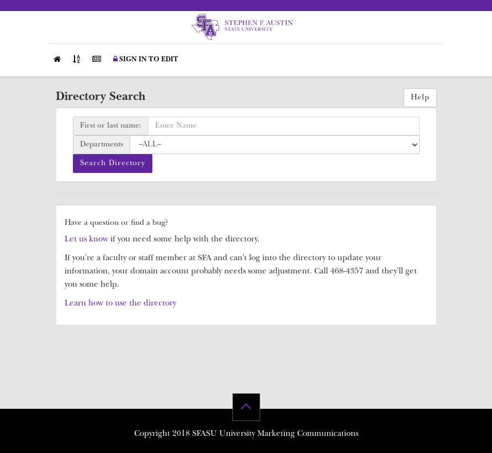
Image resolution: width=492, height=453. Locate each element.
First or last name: (110, 126)
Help (420, 98)
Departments (101, 145)
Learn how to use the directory (120, 304)
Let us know (86, 240)
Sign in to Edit (145, 60)
